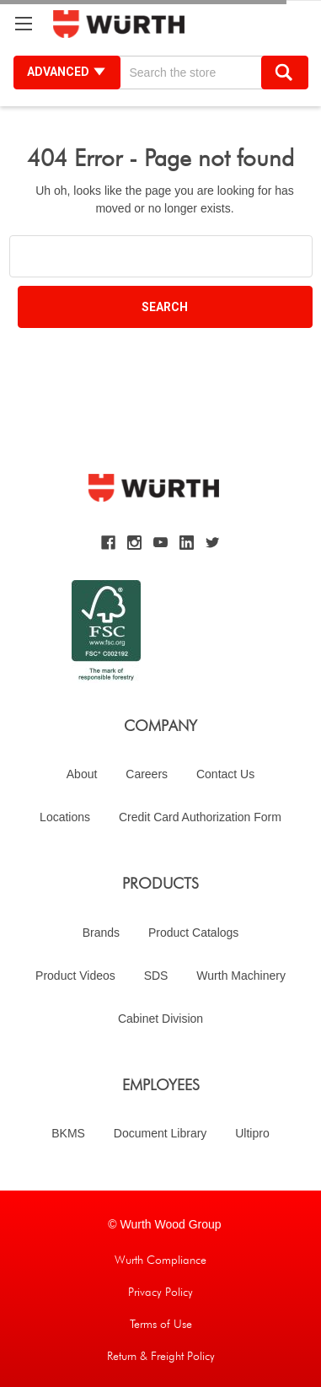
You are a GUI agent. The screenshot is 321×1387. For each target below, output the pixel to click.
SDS (156, 975)
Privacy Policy (160, 1291)
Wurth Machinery (241, 975)
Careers (147, 774)
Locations (65, 817)
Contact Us (225, 774)
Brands (101, 932)
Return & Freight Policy (161, 1356)
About (82, 774)
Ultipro (252, 1133)
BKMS (68, 1133)
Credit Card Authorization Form (200, 817)
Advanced (67, 71)
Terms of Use (161, 1324)
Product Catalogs (193, 932)
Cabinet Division (160, 1018)
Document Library (160, 1133)
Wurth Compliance (160, 1259)
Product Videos (75, 975)
